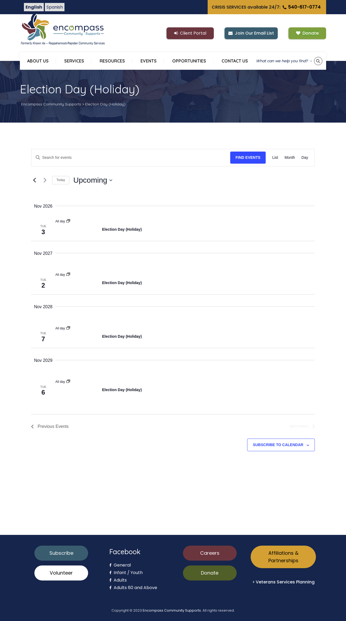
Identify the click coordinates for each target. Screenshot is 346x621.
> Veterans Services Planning (283, 582)
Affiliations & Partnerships (283, 557)
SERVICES (74, 61)
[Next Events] (45, 180)
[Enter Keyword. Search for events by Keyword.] (130, 157)
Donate (209, 572)
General (120, 565)
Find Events (248, 157)
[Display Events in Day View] (304, 157)
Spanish (54, 7)
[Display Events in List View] (275, 157)
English (34, 7)
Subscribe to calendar (278, 445)
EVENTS (148, 61)
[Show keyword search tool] (318, 61)
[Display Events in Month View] (289, 157)
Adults (118, 580)
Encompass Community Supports (172, 610)
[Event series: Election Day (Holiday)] (68, 221)
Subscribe (61, 553)
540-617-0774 (301, 7)
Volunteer (61, 572)
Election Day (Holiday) (122, 229)
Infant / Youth (126, 572)
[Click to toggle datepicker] (92, 180)
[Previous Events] (34, 180)
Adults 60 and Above (133, 588)
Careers (209, 553)
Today (60, 180)
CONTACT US (235, 61)
